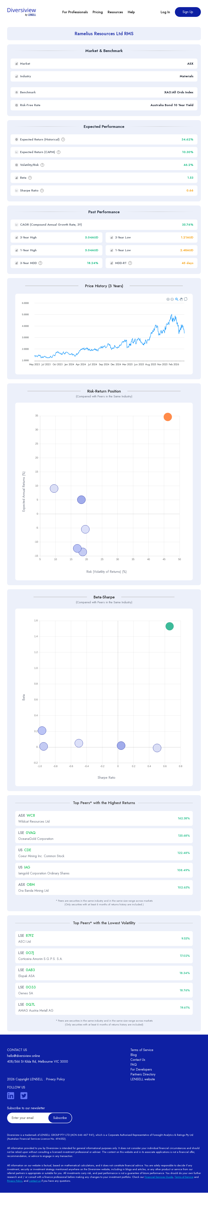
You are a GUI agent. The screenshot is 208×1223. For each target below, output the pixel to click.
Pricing (98, 12)
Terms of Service (141, 1080)
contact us (35, 1211)
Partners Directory (142, 1104)
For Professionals (75, 12)
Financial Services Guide (159, 1207)
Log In (165, 12)
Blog (133, 1085)
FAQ (133, 1095)
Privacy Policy (55, 1109)
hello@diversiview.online (23, 1086)
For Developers (141, 1099)
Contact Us (137, 1090)
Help (131, 12)
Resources (115, 12)
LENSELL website (142, 1109)
